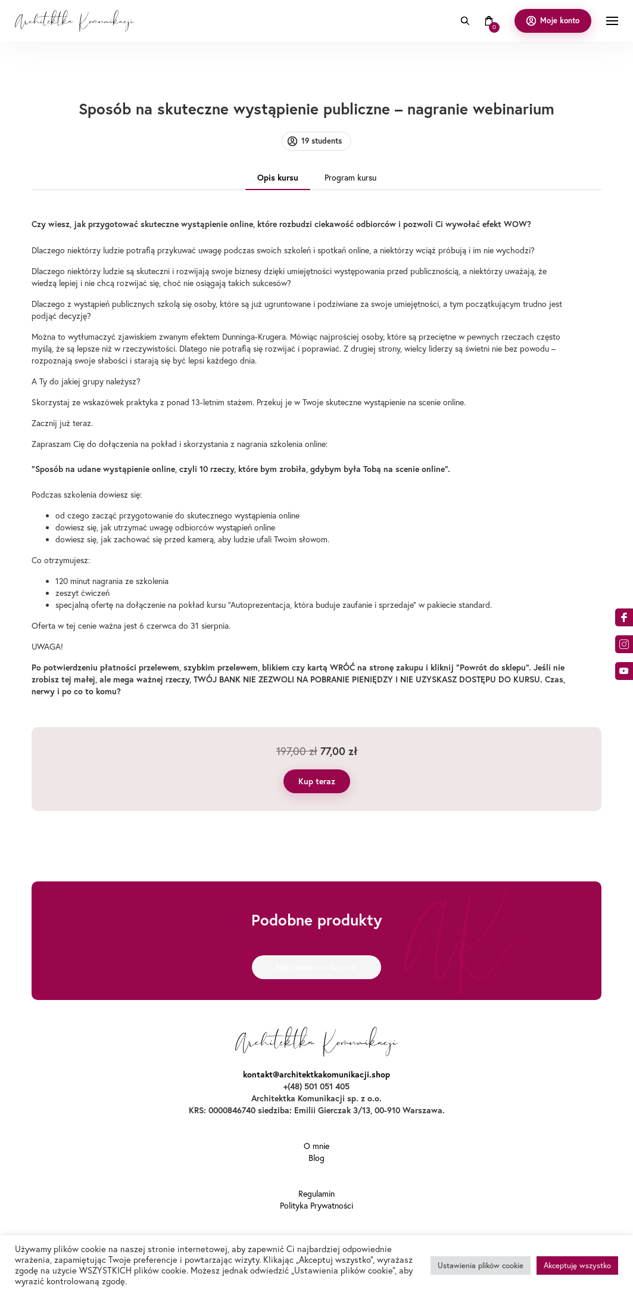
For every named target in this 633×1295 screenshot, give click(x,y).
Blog (316, 1158)
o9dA (624, 671)
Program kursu (350, 177)
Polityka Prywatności (316, 1205)
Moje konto (559, 20)
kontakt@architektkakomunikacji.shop (316, 1074)
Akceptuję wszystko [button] (577, 1265)
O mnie (316, 1146)
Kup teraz (316, 781)
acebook (624, 617)
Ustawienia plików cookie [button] (480, 1265)
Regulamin (316, 1193)
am (624, 644)
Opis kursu (277, 177)
